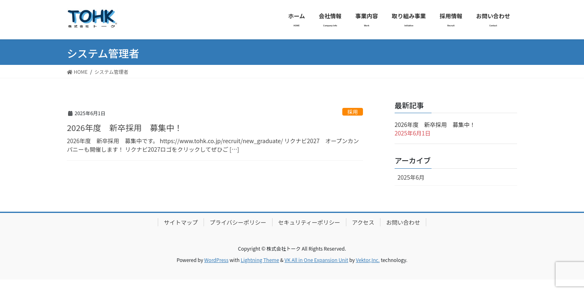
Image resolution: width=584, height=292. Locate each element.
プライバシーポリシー (238, 222)
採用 (353, 112)
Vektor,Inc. (368, 259)
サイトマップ (181, 222)
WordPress (216, 259)
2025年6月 (411, 177)
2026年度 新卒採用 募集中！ (124, 127)
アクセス (363, 222)
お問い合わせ (403, 222)
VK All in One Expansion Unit (316, 259)
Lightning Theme (259, 259)
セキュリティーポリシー (309, 222)
